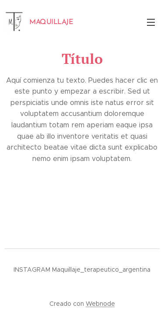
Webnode (100, 304)
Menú (151, 22)
